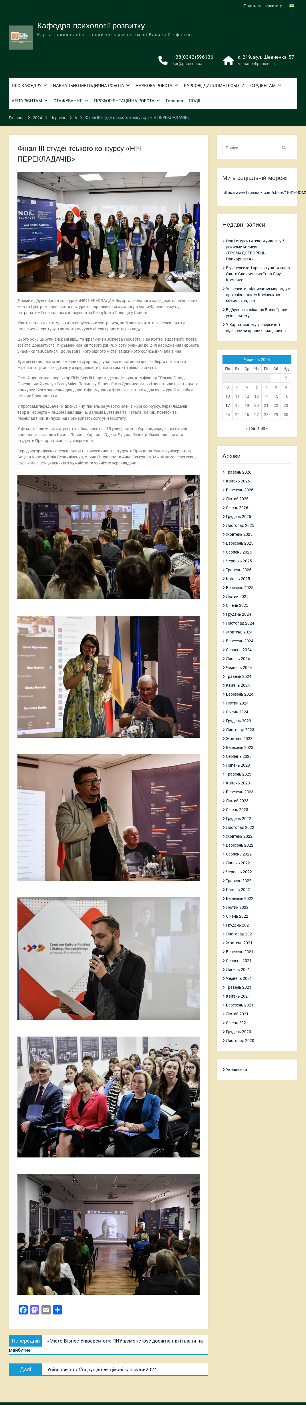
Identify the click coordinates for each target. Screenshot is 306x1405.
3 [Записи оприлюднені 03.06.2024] (227, 387)
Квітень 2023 (238, 783)
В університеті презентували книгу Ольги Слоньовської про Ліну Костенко (258, 274)
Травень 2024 (238, 676)
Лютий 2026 (237, 499)
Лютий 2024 (237, 703)
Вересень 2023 (239, 747)
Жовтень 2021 (239, 943)
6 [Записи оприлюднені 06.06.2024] (256, 387)
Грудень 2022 (238, 818)
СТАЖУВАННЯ (68, 101)
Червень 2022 (239, 872)
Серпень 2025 (239, 552)
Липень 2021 (238, 969)
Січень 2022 (237, 916)
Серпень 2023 (239, 756)
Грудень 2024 (238, 614)
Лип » (263, 428)
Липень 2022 (238, 863)
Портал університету (263, 5)
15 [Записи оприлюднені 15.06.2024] (276, 396)
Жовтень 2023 (239, 738)
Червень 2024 (239, 667)
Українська (236, 1069)
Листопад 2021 (240, 934)
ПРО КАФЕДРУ (26, 86)
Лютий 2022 (237, 907)
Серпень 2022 (239, 854)
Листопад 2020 (240, 1040)
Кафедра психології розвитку (91, 26)
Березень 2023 (239, 792)
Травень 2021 (238, 987)
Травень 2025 (238, 570)
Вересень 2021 (239, 951)
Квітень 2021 (238, 996)
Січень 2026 (237, 507)
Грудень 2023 (238, 721)
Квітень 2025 (238, 578)
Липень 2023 (238, 765)
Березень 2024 (239, 694)
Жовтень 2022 (239, 836)
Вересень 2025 (239, 543)
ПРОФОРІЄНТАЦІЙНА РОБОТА (124, 101)
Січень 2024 (237, 712)
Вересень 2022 (239, 845)
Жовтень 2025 (239, 534)
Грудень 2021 (238, 925)
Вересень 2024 (239, 641)
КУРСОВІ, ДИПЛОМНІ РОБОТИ (214, 86)
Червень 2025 (239, 561)
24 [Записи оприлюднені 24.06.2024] (227, 414)
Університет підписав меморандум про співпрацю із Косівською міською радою (258, 295)
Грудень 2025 (238, 516)
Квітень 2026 (238, 481)
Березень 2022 (239, 898)
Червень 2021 (239, 978)
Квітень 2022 (238, 889)
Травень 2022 (238, 880)
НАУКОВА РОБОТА (154, 86)
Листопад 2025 (240, 525)
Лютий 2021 (237, 1014)
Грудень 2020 (238, 1031)
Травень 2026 (238, 472)
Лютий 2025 (237, 596)
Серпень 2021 (239, 960)
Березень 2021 (239, 1005)
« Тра (250, 428)
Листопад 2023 (240, 729)
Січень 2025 (237, 605)
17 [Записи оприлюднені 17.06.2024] (227, 405)
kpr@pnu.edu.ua (187, 64)
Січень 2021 (237, 1023)
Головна (174, 101)
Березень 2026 (239, 490)
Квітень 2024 (238, 685)
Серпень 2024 (239, 649)
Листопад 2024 (240, 623)
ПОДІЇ (194, 101)
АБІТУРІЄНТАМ (27, 101)
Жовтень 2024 (239, 632)
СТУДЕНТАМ (263, 86)
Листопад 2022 (240, 827)
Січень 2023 (237, 809)
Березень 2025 (239, 587)
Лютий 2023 (237, 800)
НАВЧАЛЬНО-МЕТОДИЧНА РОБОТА (88, 86)
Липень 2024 (238, 658)
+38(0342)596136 (193, 57)
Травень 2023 (238, 774)
